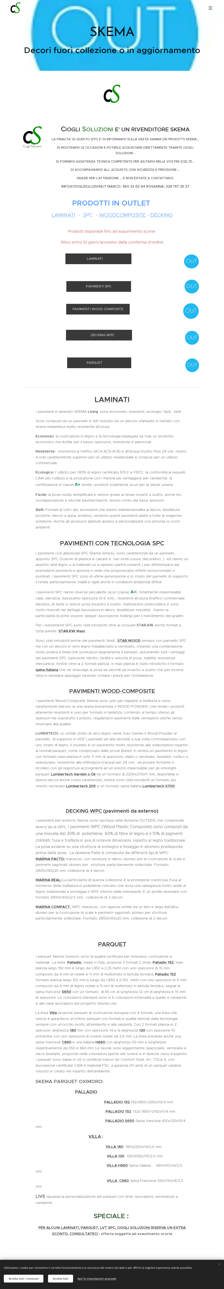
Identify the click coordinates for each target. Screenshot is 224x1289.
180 (73, 1030)
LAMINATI (63, 215)
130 (142, 1030)
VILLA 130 (115, 1156)
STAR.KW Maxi (72, 631)
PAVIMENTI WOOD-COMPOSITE (112, 691)
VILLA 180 (114, 1146)
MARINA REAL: (49, 880)
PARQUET (112, 944)
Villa (53, 1012)
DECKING (161, 215)
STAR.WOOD (129, 640)
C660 (66, 1042)
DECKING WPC (84, 811)
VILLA (95, 1136)
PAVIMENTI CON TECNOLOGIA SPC (112, 543)
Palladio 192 (163, 962)
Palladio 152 (165, 974)
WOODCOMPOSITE (122, 215)
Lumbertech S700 (159, 786)
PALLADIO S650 (119, 1120)
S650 (66, 991)
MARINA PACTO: (50, 859)
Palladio (74, 962)
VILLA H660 (117, 1165)
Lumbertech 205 (81, 786)
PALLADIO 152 (118, 1111)
